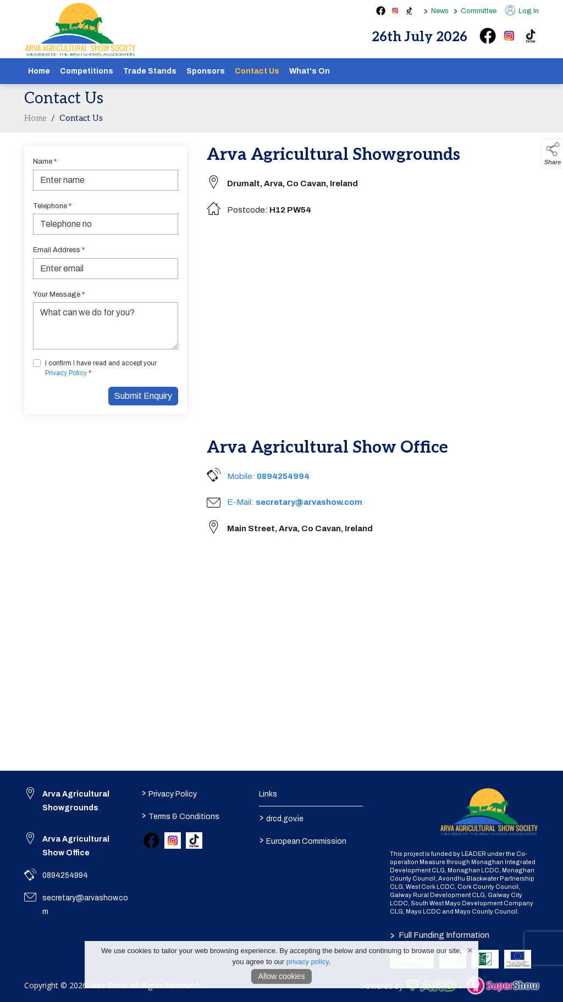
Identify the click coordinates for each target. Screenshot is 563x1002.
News (440, 11)
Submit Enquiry (143, 395)
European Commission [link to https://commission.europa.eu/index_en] (302, 839)
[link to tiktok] (194, 840)
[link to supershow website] (503, 986)
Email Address (59, 250)
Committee (478, 11)
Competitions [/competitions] (86, 71)
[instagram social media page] (395, 10)
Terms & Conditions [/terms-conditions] (180, 815)
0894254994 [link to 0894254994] (65, 875)
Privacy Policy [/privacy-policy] (169, 792)
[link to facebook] (151, 840)
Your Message (59, 294)
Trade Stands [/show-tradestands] (149, 71)
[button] (552, 154)
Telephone (52, 206)
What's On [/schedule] (309, 71)
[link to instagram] (172, 840)
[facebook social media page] (380, 10)
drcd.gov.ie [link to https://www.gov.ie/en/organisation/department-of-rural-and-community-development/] (281, 817)
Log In (522, 11)
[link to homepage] (80, 30)
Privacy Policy (66, 373)
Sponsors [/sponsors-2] (205, 71)
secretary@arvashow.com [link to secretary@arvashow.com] (85, 905)
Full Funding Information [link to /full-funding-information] (439, 935)
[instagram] (509, 35)
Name (45, 161)
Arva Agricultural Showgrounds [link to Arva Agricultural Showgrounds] (75, 801)
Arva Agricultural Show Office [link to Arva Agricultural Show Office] (75, 846)
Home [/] (39, 71)
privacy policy (307, 962)
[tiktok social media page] (409, 10)
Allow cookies (281, 976)
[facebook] (487, 35)
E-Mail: (294, 502)
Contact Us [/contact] (257, 71)
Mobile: (268, 476)
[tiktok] (530, 35)
